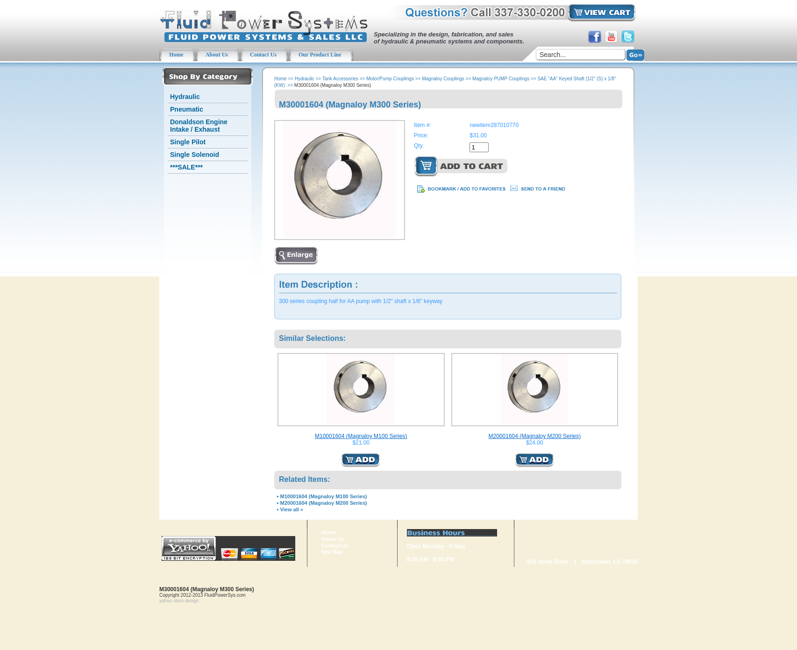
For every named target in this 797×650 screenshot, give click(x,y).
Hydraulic (185, 96)
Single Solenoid (194, 154)
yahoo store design (179, 600)
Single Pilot (188, 142)
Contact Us (335, 545)
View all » (291, 509)
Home (280, 78)
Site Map (331, 552)
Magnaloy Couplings (443, 78)
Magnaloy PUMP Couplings (500, 78)
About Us (332, 539)
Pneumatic (186, 109)
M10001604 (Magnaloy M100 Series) (361, 436)
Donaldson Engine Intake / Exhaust (199, 125)
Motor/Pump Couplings (390, 78)
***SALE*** (186, 167)
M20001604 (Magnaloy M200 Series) (535, 436)
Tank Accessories (340, 78)
